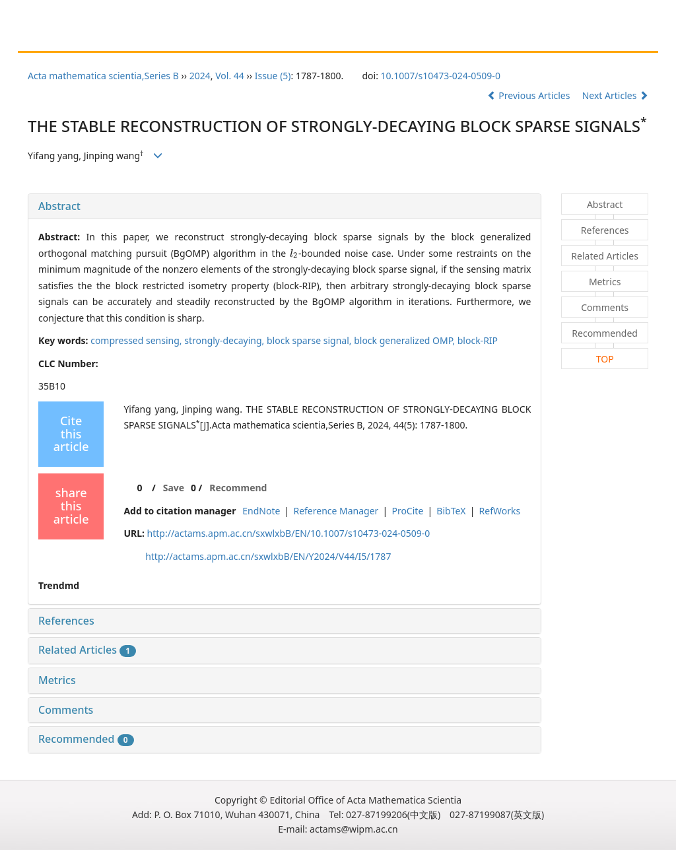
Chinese (434, 37)
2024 (200, 75)
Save (173, 487)
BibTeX (450, 510)
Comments (65, 710)
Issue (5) (273, 75)
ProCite (407, 510)
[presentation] (294, 253)
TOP (605, 359)
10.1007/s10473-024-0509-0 (440, 75)
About (97, 37)
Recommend (238, 487)
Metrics (57, 680)
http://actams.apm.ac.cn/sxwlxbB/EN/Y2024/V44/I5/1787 (268, 556)
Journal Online (368, 37)
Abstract (59, 206)
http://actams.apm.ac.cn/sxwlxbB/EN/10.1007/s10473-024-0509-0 (288, 533)
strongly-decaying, (225, 340)
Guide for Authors (167, 37)
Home (52, 37)
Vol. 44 (229, 75)
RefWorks (500, 510)
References (66, 620)
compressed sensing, (137, 340)
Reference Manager (335, 510)
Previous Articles (529, 95)
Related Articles (87, 649)
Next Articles (615, 95)
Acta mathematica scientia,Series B (103, 75)
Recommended (86, 739)
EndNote (261, 510)
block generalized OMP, (405, 340)
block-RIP (477, 340)
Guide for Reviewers (270, 37)
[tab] (284, 206)
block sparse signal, (310, 340)
